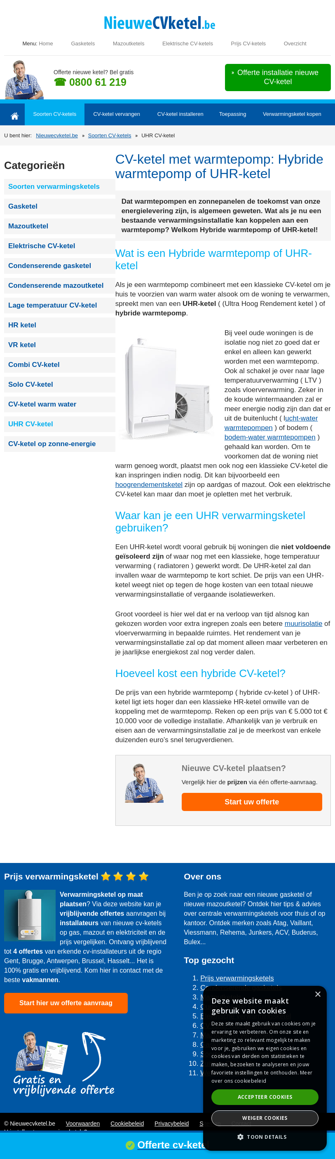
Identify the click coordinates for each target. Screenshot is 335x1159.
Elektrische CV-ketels (187, 43)
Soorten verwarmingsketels (54, 186)
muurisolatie (304, 624)
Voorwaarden (83, 1123)
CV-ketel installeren (180, 114)
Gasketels (83, 43)
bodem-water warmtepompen (270, 437)
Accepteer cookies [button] (265, 1096)
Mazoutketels (129, 43)
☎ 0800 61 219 (90, 82)
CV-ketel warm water (42, 404)
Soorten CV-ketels (54, 114)
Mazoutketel (28, 226)
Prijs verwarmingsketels (237, 978)
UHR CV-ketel (30, 424)
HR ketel (22, 325)
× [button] (317, 995)
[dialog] (265, 1068)
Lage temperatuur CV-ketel (52, 305)
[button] (265, 1137)
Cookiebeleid (127, 1123)
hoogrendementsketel (149, 485)
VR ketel (22, 345)
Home (46, 43)
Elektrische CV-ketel (41, 246)
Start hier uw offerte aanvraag (65, 1002)
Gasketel (22, 206)
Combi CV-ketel (34, 365)
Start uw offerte (252, 802)
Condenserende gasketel (49, 266)
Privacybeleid (172, 1123)
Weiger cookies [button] (265, 1117)
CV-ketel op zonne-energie (52, 444)
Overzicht (295, 43)
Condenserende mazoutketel (55, 285)
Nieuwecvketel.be (57, 135)
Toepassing (232, 114)
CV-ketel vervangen (116, 114)
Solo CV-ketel (30, 384)
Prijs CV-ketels (248, 43)
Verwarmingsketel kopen (292, 114)
